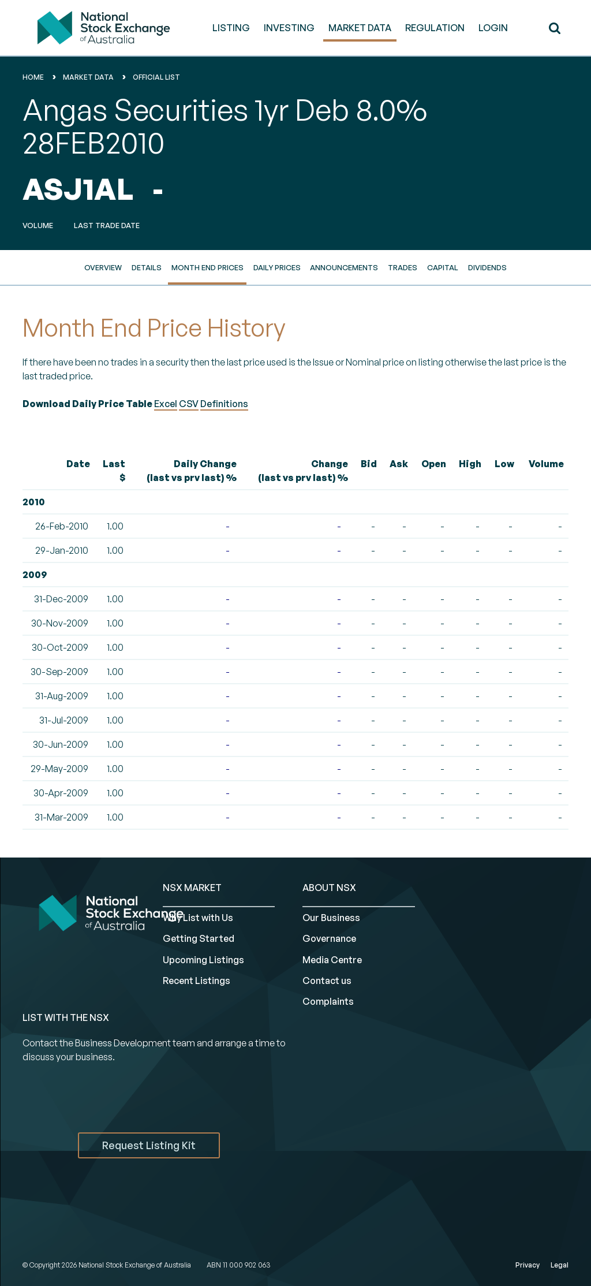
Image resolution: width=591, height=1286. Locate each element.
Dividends (487, 267)
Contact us (326, 980)
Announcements (344, 267)
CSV (189, 403)
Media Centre (332, 960)
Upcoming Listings (203, 960)
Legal (559, 1265)
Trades (402, 267)
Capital (442, 267)
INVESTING (289, 27)
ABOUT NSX (329, 887)
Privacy (527, 1265)
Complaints (328, 1001)
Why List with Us (198, 917)
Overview (103, 267)
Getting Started (198, 938)
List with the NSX (66, 1017)
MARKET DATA (359, 27)
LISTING (231, 27)
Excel (165, 403)
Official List (156, 77)
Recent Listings (196, 980)
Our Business (331, 917)
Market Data (88, 77)
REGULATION (435, 27)
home (33, 77)
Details (147, 267)
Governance (329, 938)
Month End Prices (207, 267)
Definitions (224, 403)
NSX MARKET (192, 887)
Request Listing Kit (149, 1145)
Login (493, 27)
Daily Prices (277, 267)
